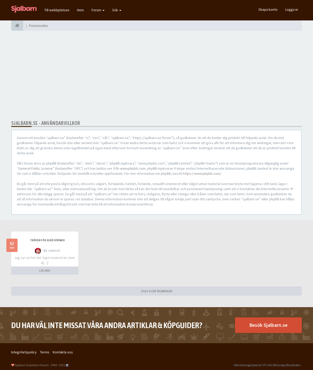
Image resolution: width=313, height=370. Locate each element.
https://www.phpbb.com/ (202, 173)
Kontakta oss (63, 352)
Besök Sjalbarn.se (268, 325)
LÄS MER (44, 270)
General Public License (35, 168)
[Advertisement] (156, 75)
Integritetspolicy (24, 352)
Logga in (291, 9)
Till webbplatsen (56, 10)
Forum (98, 10)
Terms (44, 352)
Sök (116, 10)
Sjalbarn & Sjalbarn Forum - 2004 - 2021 (40, 365)
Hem (80, 10)
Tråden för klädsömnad (47, 240)
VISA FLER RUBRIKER (156, 291)
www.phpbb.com (133, 168)
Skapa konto (268, 9)
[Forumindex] (17, 25)
